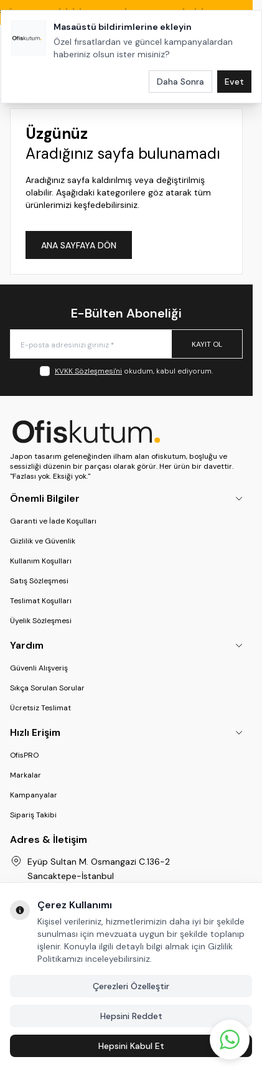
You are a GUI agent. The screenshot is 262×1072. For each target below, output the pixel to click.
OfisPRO (24, 755)
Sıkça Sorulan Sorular (47, 688)
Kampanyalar (33, 795)
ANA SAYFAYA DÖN (78, 245)
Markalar (25, 775)
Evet (234, 81)
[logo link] (126, 431)
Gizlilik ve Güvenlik (42, 541)
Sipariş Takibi (33, 815)
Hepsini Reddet (131, 1016)
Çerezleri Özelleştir (131, 986)
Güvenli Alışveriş (39, 668)
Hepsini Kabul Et (131, 1045)
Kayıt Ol (207, 344)
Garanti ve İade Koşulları (53, 521)
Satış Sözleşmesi (39, 581)
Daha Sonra (180, 81)
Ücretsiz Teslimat (40, 708)
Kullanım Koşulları (41, 561)
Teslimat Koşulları (41, 601)
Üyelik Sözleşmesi (41, 621)
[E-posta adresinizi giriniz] (126, 344)
